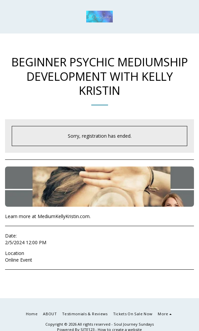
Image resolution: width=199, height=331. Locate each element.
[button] (7, 16)
